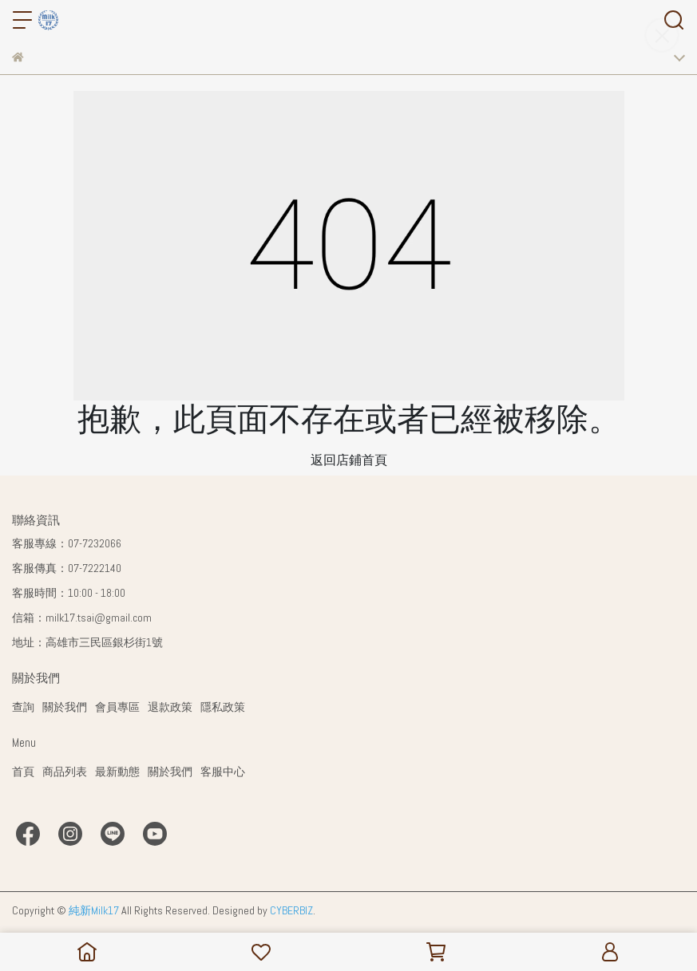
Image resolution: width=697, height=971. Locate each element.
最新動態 (117, 771)
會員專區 (117, 707)
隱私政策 (222, 707)
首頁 (23, 771)
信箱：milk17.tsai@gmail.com (82, 617)
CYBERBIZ (291, 910)
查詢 (23, 707)
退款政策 (170, 707)
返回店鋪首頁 (349, 460)
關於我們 (64, 707)
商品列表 (64, 771)
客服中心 (222, 771)
